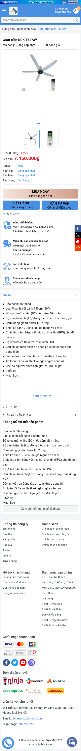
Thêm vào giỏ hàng (21, 205)
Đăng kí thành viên (14, 593)
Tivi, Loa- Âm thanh (53, 577)
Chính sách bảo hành (54, 544)
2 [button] (42, 123)
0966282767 (26, 724)
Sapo (49, 744)
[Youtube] (23, 662)
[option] (40, 74)
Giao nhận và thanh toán (17, 582)
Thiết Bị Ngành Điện (54, 625)
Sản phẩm (9, 539)
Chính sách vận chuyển (56, 534)
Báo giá (7, 544)
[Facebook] (6, 662)
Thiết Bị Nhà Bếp (52, 603)
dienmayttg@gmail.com (27, 718)
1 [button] (38, 123)
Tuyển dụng (10, 560)
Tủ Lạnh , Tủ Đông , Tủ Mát (58, 582)
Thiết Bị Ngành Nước (54, 620)
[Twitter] (14, 662)
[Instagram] (31, 662)
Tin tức (7, 550)
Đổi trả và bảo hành (14, 587)
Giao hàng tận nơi (40, 193)
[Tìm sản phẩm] (36, 20)
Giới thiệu (8, 534)
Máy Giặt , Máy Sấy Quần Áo (59, 587)
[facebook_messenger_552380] (72, 742)
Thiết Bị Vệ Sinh (51, 609)
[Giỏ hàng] (76, 11)
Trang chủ (9, 528)
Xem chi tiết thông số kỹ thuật (40, 508)
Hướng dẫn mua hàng (16, 577)
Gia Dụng (47, 598)
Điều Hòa (47, 593)
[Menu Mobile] (4, 10)
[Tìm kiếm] (76, 20)
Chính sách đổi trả (53, 539)
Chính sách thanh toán (55, 528)
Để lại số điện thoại (60, 205)
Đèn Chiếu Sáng (51, 614)
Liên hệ (7, 555)
